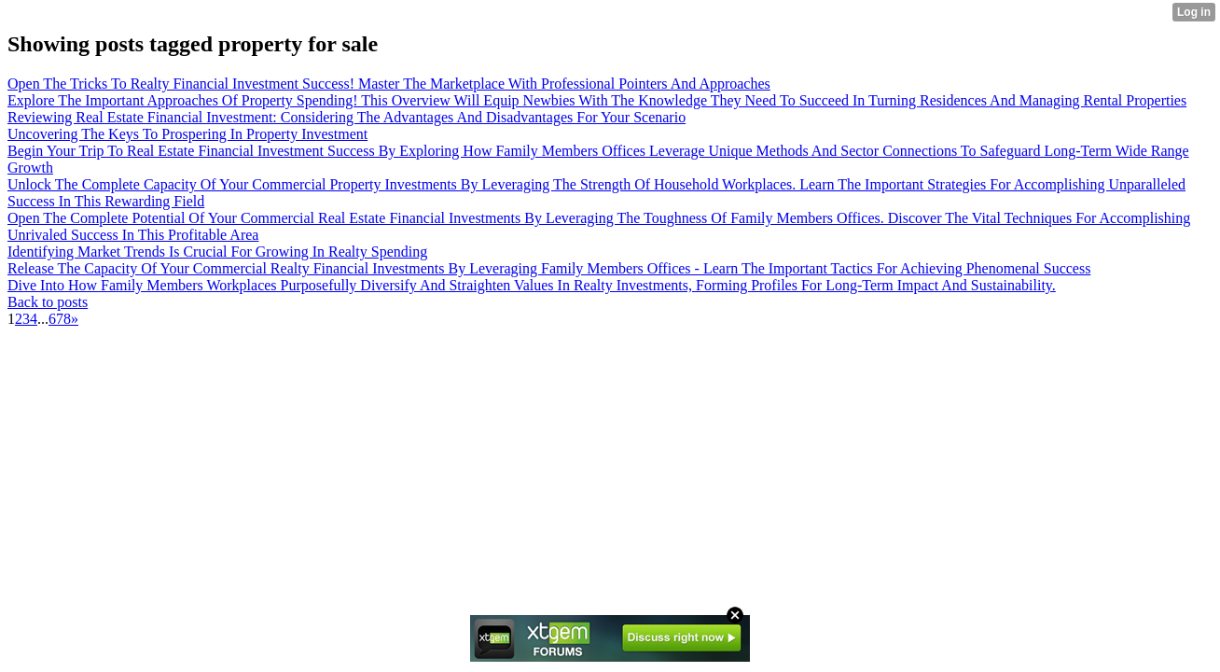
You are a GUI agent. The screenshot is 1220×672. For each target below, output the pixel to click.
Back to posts (47, 302)
